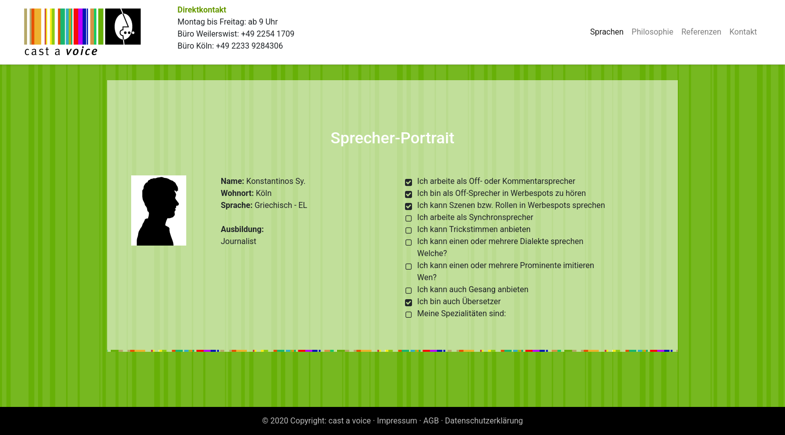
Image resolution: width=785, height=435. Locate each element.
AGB (431, 420)
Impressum (397, 420)
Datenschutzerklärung (484, 420)
